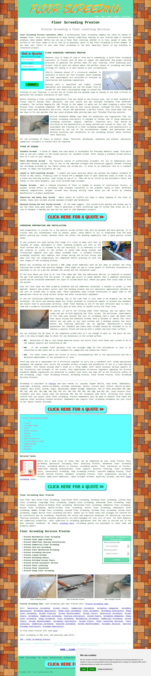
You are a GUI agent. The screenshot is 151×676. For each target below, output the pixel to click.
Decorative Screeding (39, 608)
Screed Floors (60, 608)
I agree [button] (84, 669)
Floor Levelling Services (109, 621)
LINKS (103, 16)
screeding (48, 515)
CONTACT (117, 16)
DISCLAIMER (126, 16)
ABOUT (109, 16)
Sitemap (21, 657)
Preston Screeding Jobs (97, 604)
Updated (45, 657)
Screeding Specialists (45, 611)
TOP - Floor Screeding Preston (35, 639)
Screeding (33, 616)
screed (48, 90)
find (27, 500)
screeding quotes (85, 523)
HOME (96, 16)
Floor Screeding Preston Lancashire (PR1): (42, 35)
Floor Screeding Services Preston (45, 531)
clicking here (67, 523)
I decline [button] (91, 669)
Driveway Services (111, 624)
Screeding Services (55, 657)
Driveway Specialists (53, 626)
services (58, 399)
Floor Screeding (65, 619)
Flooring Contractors (74, 616)
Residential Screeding (87, 619)
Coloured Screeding (65, 624)
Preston (52, 384)
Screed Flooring (47, 613)
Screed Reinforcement (69, 613)
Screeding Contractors (112, 611)
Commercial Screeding (83, 608)
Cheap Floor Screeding (69, 611)
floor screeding (60, 397)
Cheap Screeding (47, 619)
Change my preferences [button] (105, 669)
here (55, 631)
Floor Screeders (91, 611)
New (39, 657)
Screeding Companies (107, 608)
